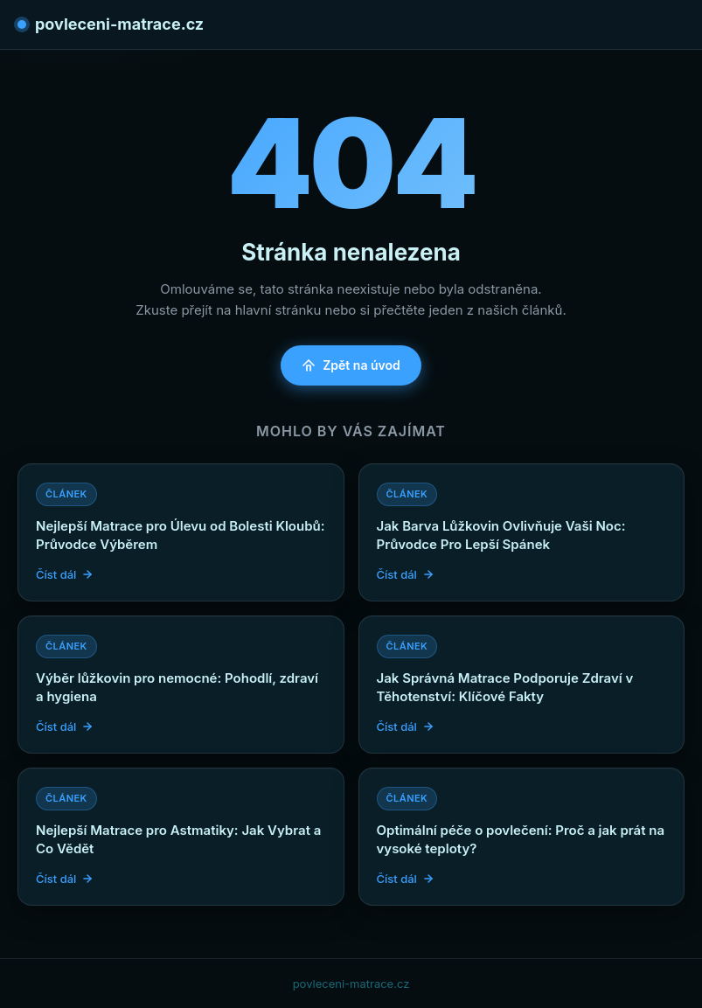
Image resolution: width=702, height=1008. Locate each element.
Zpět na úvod (351, 365)
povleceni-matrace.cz (110, 24)
